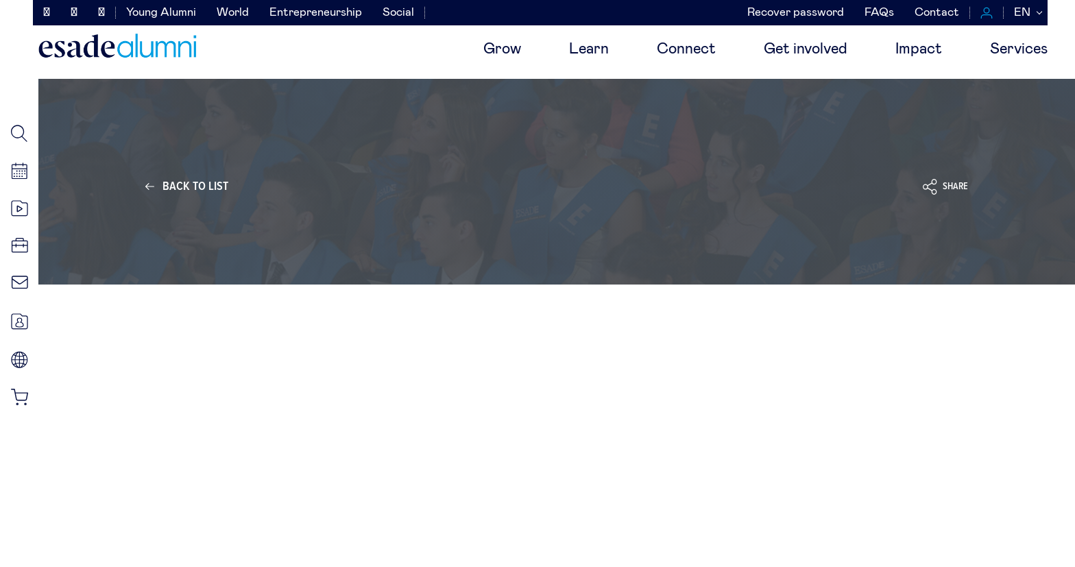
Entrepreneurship (315, 13)
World (233, 13)
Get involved (805, 49)
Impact (918, 49)
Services (1019, 49)
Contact (937, 13)
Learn (589, 49)
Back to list (195, 186)
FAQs (879, 13)
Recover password (795, 13)
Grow (502, 49)
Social (398, 13)
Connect (686, 49)
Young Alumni (161, 13)
